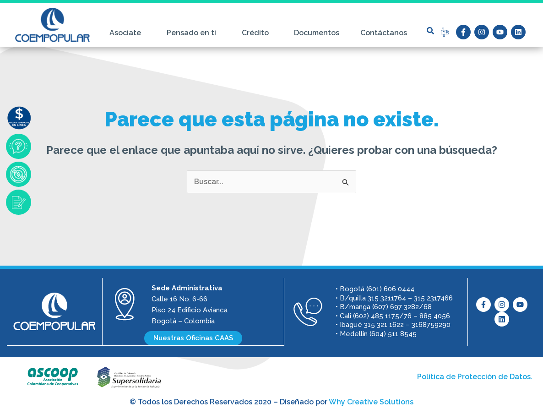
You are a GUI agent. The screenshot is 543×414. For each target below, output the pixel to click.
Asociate (127, 33)
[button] (430, 30)
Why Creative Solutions (371, 401)
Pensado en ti (194, 33)
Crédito (257, 33)
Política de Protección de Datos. (474, 376)
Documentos (316, 32)
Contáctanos (383, 32)
